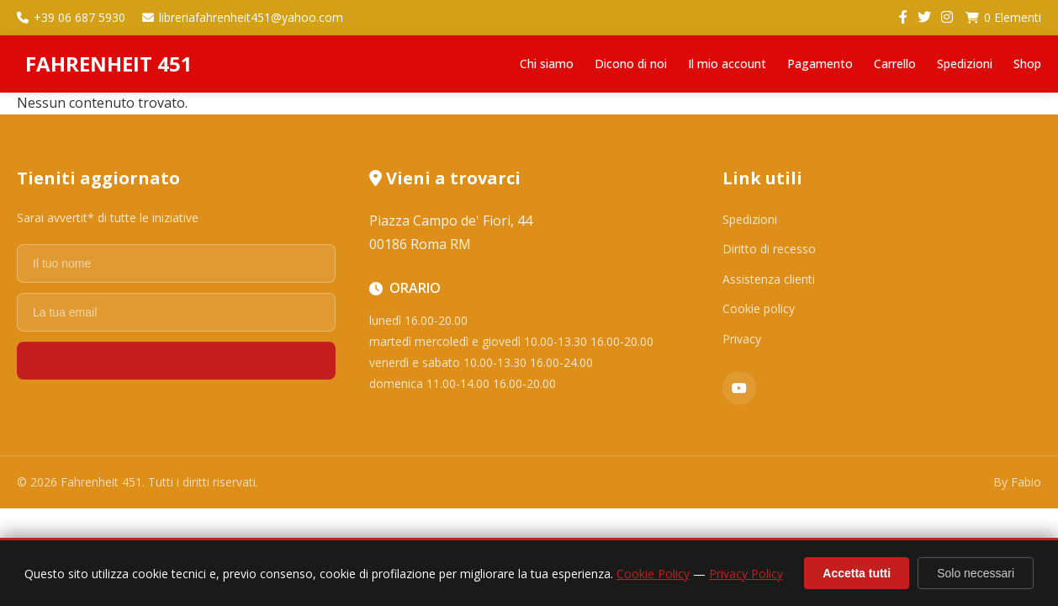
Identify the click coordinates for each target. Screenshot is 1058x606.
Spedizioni (964, 64)
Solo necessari (975, 573)
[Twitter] (924, 18)
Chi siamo (547, 64)
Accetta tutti (857, 573)
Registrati (176, 361)
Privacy (741, 339)
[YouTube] (739, 388)
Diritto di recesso (769, 249)
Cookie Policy (653, 574)
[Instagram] (947, 18)
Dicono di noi (631, 64)
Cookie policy (758, 308)
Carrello (895, 64)
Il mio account (727, 64)
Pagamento (820, 64)
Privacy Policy (746, 574)
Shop (1027, 64)
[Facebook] (903, 18)
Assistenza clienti (768, 279)
